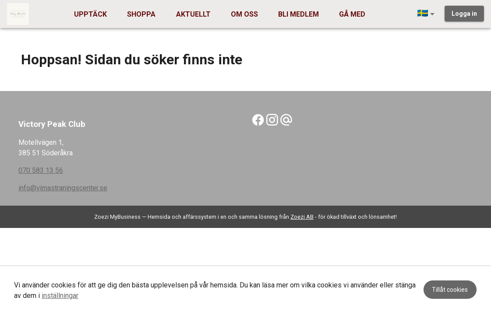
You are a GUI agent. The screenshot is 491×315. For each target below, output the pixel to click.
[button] (427, 14)
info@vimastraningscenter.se (62, 188)
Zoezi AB (302, 217)
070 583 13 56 (40, 170)
